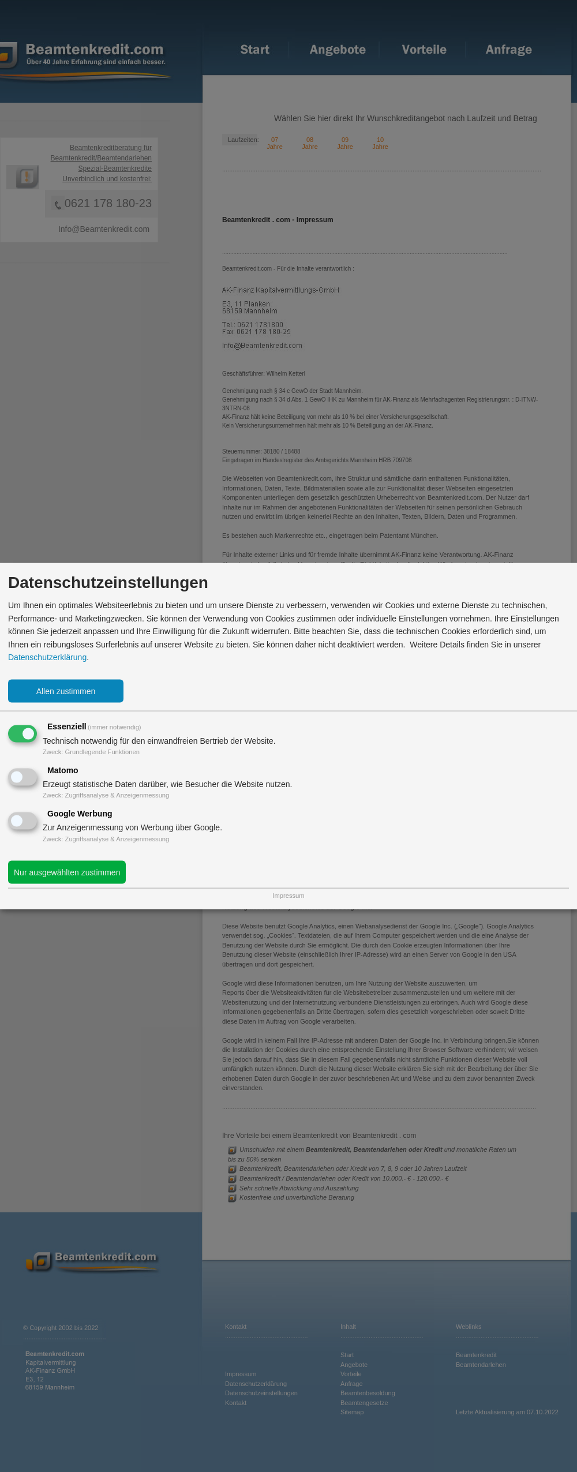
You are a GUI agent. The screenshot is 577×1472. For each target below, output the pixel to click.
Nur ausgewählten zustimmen (67, 872)
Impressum (288, 895)
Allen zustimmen (66, 691)
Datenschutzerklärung (47, 657)
